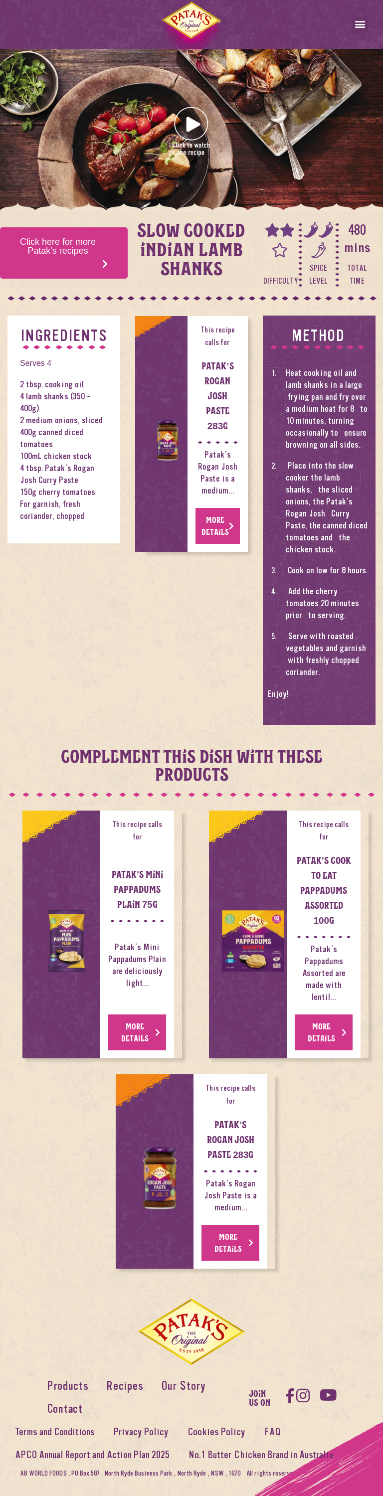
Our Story (183, 1386)
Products (67, 1386)
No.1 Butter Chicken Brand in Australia (261, 1455)
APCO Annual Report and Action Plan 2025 (92, 1455)
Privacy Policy (141, 1432)
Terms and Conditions (55, 1432)
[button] (360, 24)
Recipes (124, 1386)
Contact (65, 1409)
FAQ (272, 1432)
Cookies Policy (216, 1432)
